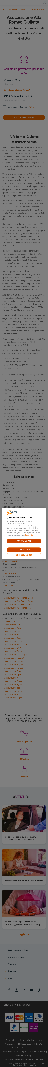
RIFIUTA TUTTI (24, 550)
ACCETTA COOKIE (24, 541)
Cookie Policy (29, 535)
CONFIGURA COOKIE (24, 555)
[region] (24, 533)
